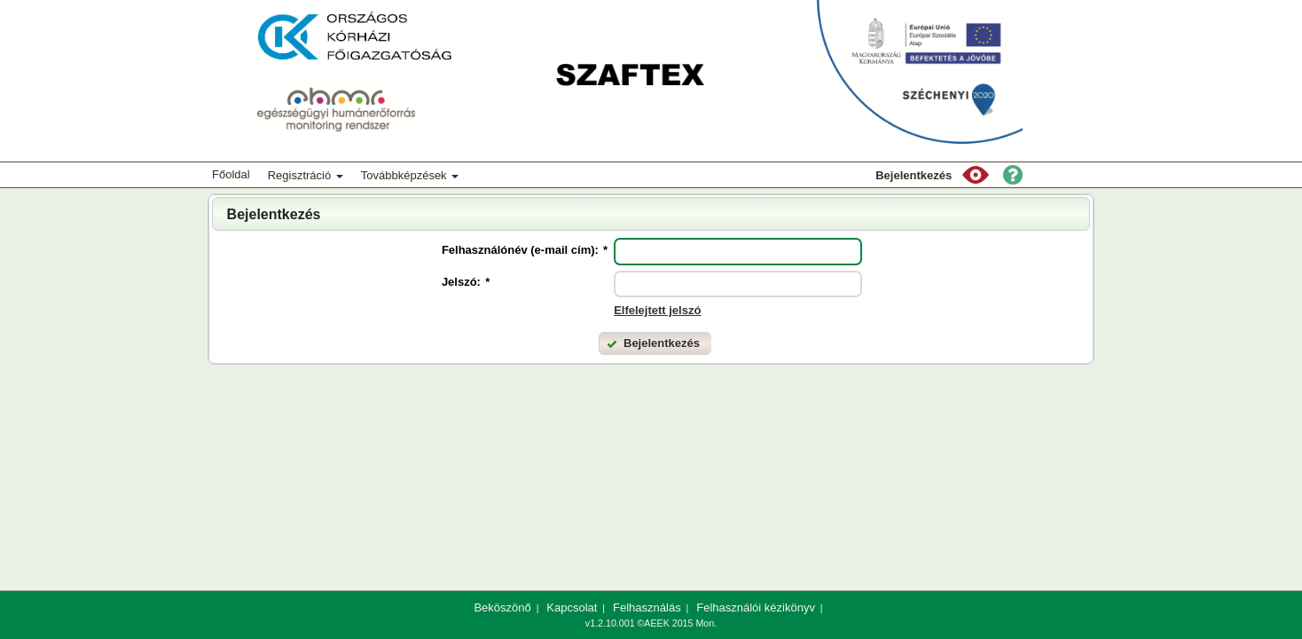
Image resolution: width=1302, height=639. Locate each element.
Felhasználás (647, 607)
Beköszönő (502, 607)
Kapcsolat (571, 607)
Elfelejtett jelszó (657, 310)
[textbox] (738, 251)
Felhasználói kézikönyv (755, 607)
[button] (975, 175)
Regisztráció (305, 175)
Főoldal (231, 174)
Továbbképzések (410, 175)
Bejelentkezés (913, 175)
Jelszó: (466, 281)
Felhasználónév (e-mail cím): (525, 249)
